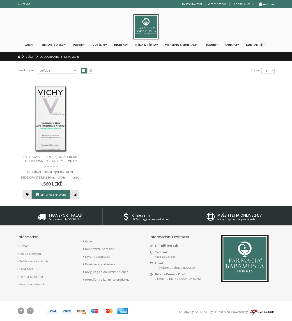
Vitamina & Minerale (180, 45)
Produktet (26, 268)
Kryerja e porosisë (32, 284)
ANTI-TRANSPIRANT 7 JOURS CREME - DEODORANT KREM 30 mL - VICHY (48, 153)
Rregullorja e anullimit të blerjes (106, 271)
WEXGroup (261, 311)
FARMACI (231, 45)
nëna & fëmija (145, 45)
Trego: (255, 70)
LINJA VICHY (71, 57)
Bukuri (210, 45)
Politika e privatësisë (33, 261)
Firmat (23, 245)
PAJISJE (78, 45)
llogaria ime (243, 4)
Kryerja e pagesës (97, 256)
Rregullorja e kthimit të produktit (107, 279)
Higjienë (120, 45)
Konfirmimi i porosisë (99, 248)
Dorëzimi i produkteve (100, 263)
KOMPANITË (254, 45)
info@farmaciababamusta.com (176, 267)
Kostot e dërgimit (30, 253)
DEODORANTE (49, 57)
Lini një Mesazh (166, 245)
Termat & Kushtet (31, 276)
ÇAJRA (28, 45)
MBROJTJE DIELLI (52, 45)
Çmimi (89, 240)
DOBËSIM (98, 45)
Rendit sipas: (26, 70)
